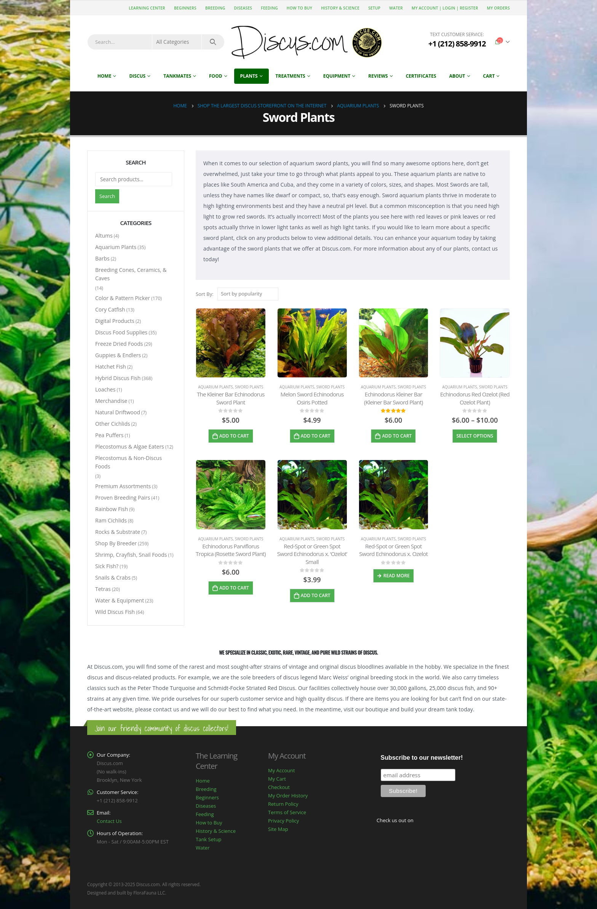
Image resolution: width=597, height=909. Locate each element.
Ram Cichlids (111, 520)
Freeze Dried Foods (119, 343)
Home (104, 76)
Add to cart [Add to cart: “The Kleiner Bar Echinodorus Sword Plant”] (234, 436)
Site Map (278, 829)
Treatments (290, 76)
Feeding (269, 8)
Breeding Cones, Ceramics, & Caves (131, 274)
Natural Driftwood (117, 412)
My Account (281, 770)
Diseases (243, 8)
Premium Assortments (123, 486)
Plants (249, 76)
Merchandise (111, 400)
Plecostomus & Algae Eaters (129, 446)
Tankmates (177, 76)
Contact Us (109, 821)
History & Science (340, 8)
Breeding (215, 8)
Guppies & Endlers (118, 355)
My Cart (277, 778)
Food (215, 76)
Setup (374, 8)
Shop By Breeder (116, 543)
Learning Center (147, 8)
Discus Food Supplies (121, 332)
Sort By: (205, 294)
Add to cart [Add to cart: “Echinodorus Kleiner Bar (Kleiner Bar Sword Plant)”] (397, 436)
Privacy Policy (283, 820)
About (457, 76)
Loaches (105, 389)
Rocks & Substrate (117, 531)
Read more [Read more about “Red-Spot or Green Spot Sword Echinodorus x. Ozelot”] (396, 575)
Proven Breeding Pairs (122, 497)
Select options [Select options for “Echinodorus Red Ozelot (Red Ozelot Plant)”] (475, 436)
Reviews (378, 76)
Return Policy (283, 803)
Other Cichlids (112, 423)
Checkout (279, 787)
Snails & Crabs (113, 577)
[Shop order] (247, 294)
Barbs (102, 258)
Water (396, 8)
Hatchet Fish (110, 366)
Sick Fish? (106, 566)
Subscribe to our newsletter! (422, 757)
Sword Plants (249, 387)
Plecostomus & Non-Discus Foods (128, 462)
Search (107, 196)
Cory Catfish (110, 309)
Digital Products (114, 320)
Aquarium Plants (215, 387)
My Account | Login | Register (445, 8)
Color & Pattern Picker (122, 298)
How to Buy (299, 8)
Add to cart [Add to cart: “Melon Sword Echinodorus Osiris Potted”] (315, 436)
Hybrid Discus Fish (117, 378)
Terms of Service (287, 812)
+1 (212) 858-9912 (457, 43)
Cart (489, 76)
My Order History (288, 795)
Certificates (421, 76)
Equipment (337, 76)
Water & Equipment (119, 600)
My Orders (498, 8)
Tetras (103, 589)
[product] (230, 343)
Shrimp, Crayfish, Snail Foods (131, 554)
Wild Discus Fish (115, 611)
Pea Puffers (109, 435)
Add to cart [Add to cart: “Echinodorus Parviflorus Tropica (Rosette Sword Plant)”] (234, 588)
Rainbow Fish (111, 509)
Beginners (185, 8)
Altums (104, 235)
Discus (137, 76)
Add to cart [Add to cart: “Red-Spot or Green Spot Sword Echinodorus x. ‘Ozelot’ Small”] (315, 595)
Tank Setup (209, 839)
